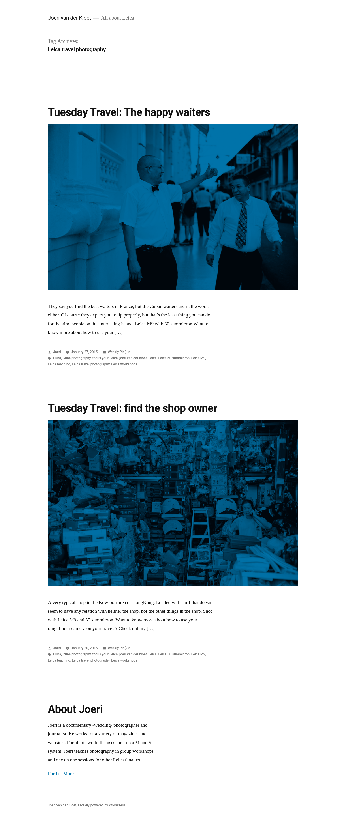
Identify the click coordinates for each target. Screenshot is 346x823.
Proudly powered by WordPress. (102, 805)
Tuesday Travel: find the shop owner (132, 408)
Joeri (57, 352)
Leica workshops (124, 364)
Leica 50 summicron (174, 358)
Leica (153, 358)
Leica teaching (59, 364)
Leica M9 (198, 358)
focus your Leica (105, 358)
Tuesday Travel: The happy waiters (129, 112)
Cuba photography (77, 358)
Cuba (57, 358)
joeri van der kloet (133, 358)
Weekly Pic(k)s (119, 352)
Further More (61, 774)
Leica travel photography (91, 364)
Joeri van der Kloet (69, 18)
